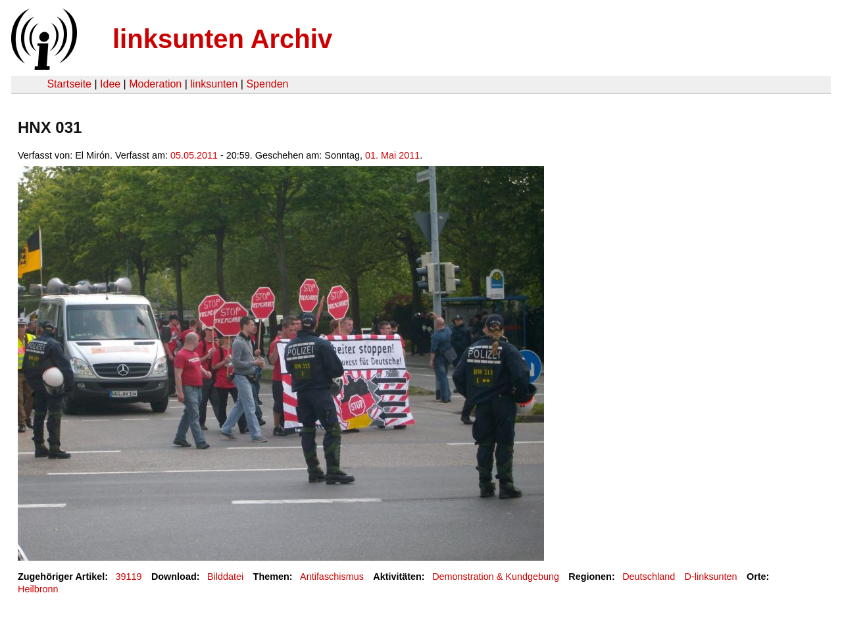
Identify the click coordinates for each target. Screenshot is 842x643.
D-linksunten (711, 576)
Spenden (267, 84)
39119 (129, 576)
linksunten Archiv (222, 38)
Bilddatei (225, 576)
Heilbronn (38, 589)
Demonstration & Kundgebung (495, 576)
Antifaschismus (332, 576)
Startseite (69, 84)
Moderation (155, 84)
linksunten (213, 84)
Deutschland (648, 576)
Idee (110, 84)
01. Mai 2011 (392, 155)
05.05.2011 (194, 155)
